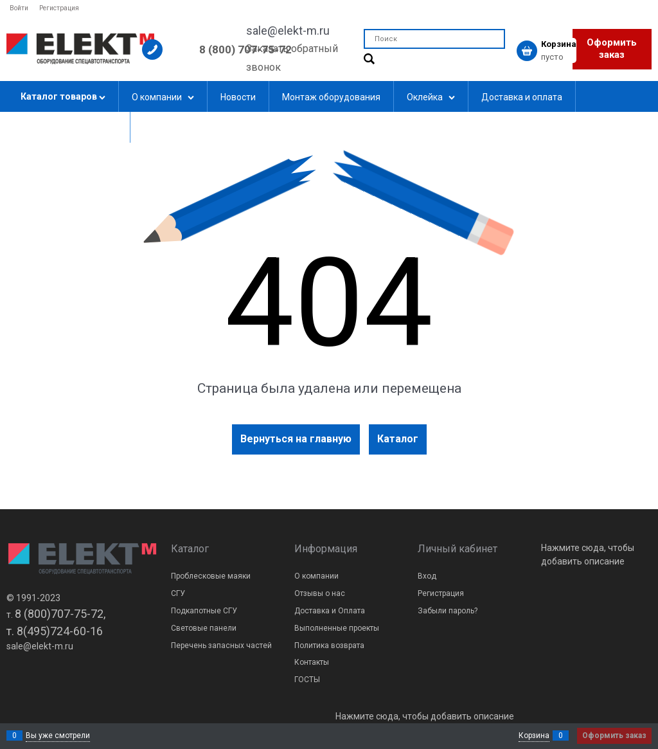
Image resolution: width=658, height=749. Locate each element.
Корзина (534, 735)
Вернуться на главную (295, 439)
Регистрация (59, 8)
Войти (19, 8)
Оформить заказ (612, 49)
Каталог (397, 439)
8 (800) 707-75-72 (245, 49)
